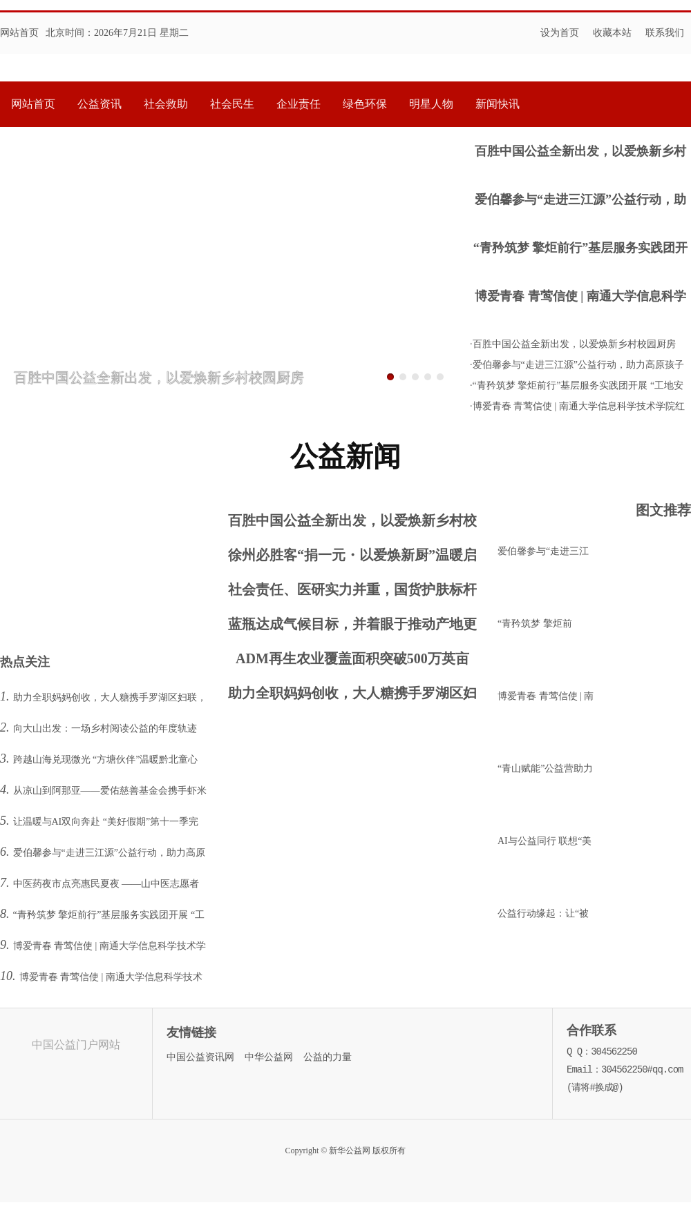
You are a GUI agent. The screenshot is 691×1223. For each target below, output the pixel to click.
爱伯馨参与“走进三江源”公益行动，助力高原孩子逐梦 (580, 201)
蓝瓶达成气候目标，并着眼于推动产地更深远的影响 (352, 627)
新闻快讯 (497, 104)
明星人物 (431, 104)
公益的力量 (327, 1057)
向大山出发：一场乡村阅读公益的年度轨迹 (105, 728)
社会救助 (166, 104)
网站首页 (19, 33)
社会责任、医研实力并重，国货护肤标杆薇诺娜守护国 (352, 592)
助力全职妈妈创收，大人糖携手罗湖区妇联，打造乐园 (352, 696)
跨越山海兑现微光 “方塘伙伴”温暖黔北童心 (105, 759)
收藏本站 (612, 33)
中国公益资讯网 (200, 1057)
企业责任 (298, 104)
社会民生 (232, 104)
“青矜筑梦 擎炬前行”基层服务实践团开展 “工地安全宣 (580, 249)
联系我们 (664, 33)
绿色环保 (365, 104)
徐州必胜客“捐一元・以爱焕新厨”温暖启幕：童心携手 (352, 558)
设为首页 (559, 33)
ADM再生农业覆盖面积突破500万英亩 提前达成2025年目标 (352, 661)
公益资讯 (99, 104)
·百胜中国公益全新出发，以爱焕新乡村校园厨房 (573, 344)
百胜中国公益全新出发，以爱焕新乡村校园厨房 (580, 153)
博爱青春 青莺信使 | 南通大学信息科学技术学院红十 (580, 297)
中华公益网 (269, 1057)
